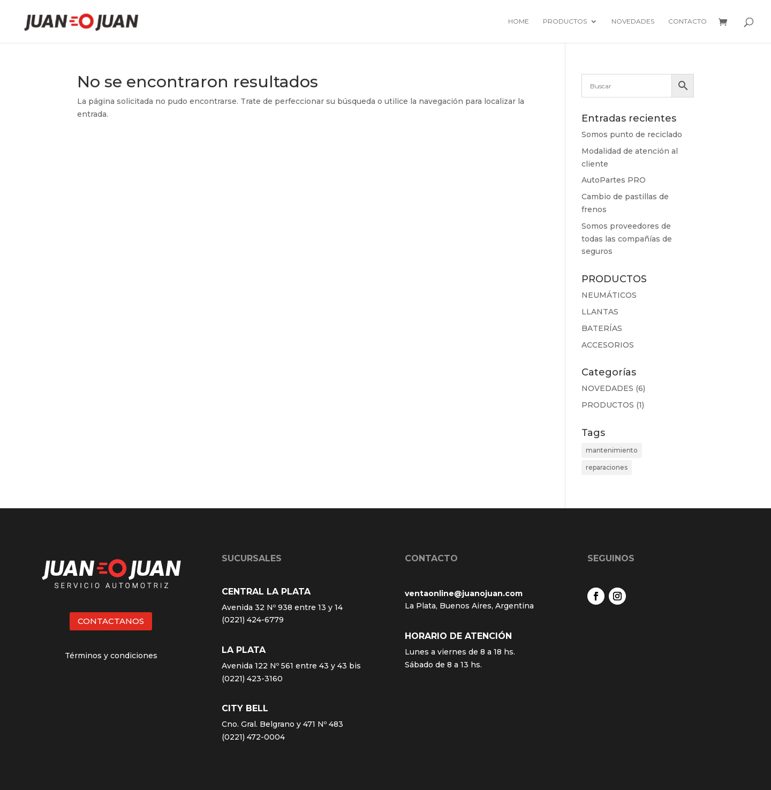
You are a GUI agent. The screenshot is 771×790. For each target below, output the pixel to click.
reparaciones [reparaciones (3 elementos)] (607, 467)
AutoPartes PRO (613, 180)
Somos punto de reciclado (631, 134)
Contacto (687, 21)
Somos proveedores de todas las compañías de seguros (626, 239)
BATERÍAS (601, 328)
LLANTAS (599, 312)
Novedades (632, 21)
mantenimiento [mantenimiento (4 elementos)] (612, 450)
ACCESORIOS (607, 345)
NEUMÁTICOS (609, 295)
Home (518, 21)
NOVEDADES (607, 388)
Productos (565, 21)
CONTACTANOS (111, 621)
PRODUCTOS (607, 405)
